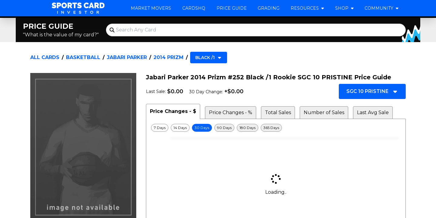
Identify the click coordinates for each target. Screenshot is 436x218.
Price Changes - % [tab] (230, 112)
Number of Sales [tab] (324, 112)
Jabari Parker (127, 57)
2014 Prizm (168, 57)
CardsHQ (193, 8)
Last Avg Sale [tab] (373, 112)
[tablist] (276, 111)
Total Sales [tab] (278, 112)
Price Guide (231, 8)
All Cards (44, 57)
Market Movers (151, 8)
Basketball (83, 57)
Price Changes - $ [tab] (173, 111)
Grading (268, 8)
